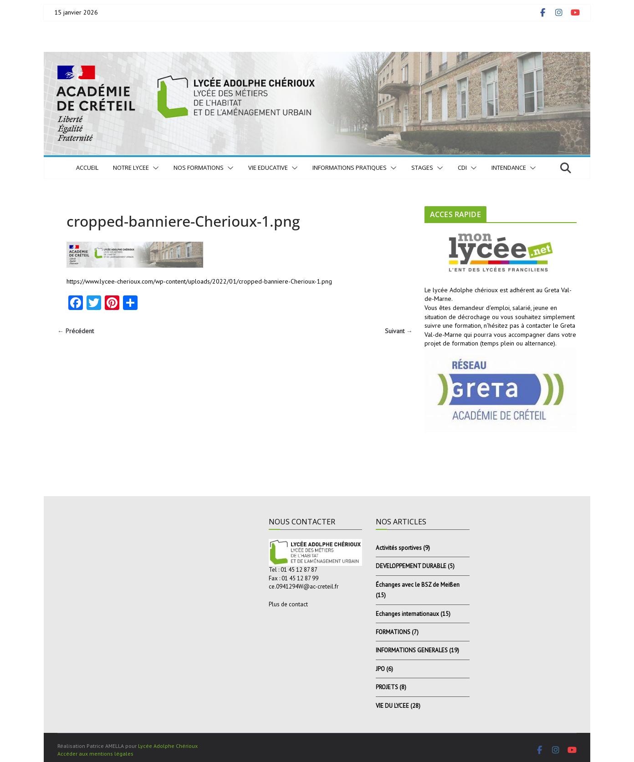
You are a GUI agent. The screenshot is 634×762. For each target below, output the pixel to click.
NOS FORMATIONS (199, 167)
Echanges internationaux (407, 614)
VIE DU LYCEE (392, 706)
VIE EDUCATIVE (268, 167)
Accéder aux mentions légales (95, 753)
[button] (154, 168)
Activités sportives (399, 548)
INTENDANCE (508, 167)
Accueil (87, 167)
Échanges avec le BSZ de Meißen (418, 585)
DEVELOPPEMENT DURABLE (411, 566)
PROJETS (387, 687)
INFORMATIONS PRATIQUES (349, 167)
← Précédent (75, 331)
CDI (462, 167)
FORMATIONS (393, 632)
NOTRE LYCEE (131, 167)
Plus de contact (288, 604)
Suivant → (399, 331)
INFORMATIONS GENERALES (412, 650)
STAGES (422, 167)
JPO (380, 669)
